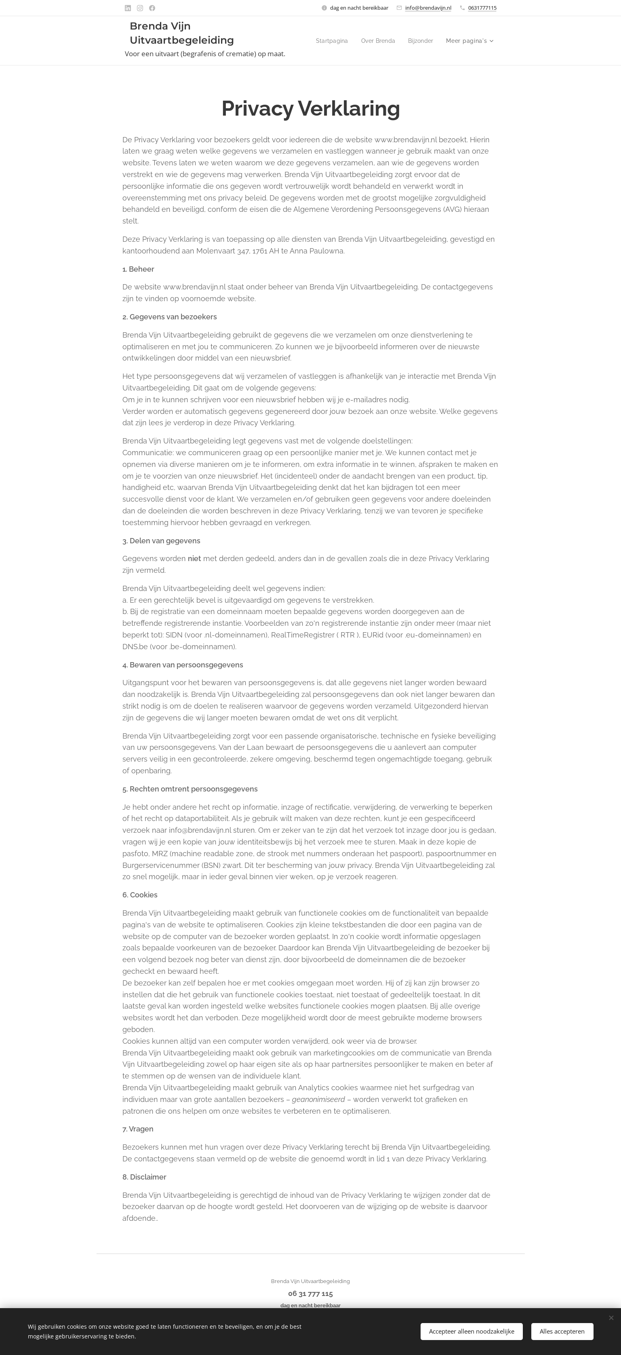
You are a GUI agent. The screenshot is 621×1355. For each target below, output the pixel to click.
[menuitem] (369, 41)
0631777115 (482, 7)
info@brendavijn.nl (428, 7)
